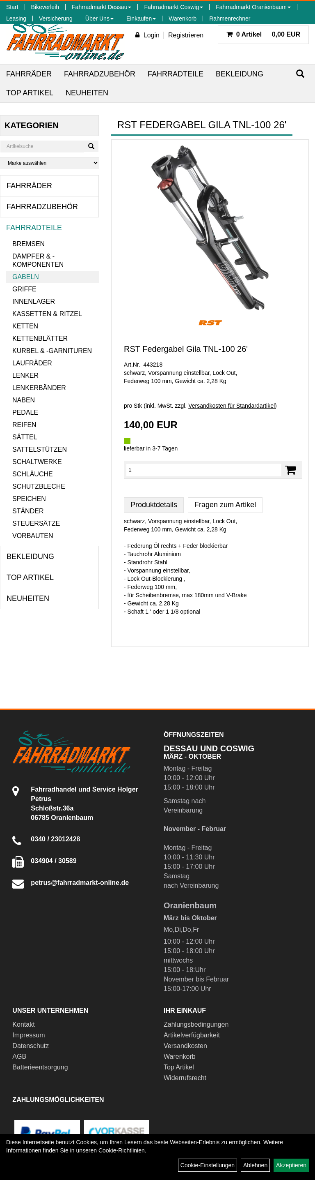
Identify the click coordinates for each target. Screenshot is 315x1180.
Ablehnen (255, 1165)
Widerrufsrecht (185, 1077)
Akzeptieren (291, 1165)
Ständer (27, 511)
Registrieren (185, 35)
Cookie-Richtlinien (121, 1150)
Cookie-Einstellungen (207, 1165)
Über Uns (99, 18)
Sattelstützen (39, 449)
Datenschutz (30, 1045)
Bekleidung (239, 74)
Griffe (24, 289)
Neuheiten (87, 93)
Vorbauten (32, 535)
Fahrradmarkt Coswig (173, 7)
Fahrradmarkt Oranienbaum (253, 7)
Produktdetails (153, 505)
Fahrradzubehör (99, 74)
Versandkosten (185, 1045)
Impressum (28, 1035)
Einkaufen (141, 18)
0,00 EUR (263, 34)
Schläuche (32, 474)
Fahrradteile (175, 74)
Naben (23, 400)
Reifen (24, 424)
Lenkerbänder (39, 387)
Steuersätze (36, 523)
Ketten (25, 326)
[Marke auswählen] (49, 163)
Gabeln (25, 276)
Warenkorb (182, 18)
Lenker (25, 375)
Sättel (24, 437)
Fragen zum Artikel (225, 505)
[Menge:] (203, 469)
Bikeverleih (45, 7)
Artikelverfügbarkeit (192, 1035)
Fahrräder (29, 74)
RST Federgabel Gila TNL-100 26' (186, 348)
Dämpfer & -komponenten (38, 260)
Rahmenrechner (229, 18)
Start (12, 7)
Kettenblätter (40, 338)
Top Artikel (29, 93)
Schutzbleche (38, 486)
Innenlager (33, 301)
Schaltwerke (37, 461)
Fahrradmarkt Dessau (101, 7)
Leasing (16, 18)
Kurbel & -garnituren (52, 350)
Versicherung (56, 18)
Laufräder (32, 363)
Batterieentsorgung (40, 1067)
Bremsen (28, 243)
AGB (19, 1056)
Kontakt (23, 1024)
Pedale (25, 412)
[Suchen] (300, 74)
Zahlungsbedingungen (196, 1024)
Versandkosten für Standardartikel (231, 405)
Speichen (29, 498)
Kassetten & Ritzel (47, 313)
